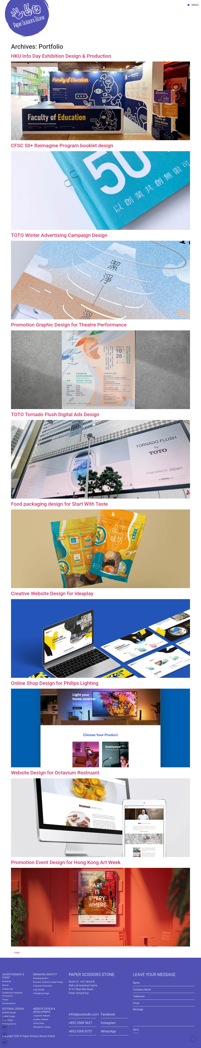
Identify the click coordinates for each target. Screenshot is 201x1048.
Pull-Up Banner (9, 1003)
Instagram (108, 1022)
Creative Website (40, 1019)
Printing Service (9, 1023)
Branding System (40, 978)
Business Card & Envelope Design (48, 982)
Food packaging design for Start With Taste (59, 504)
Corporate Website (41, 1015)
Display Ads (7, 988)
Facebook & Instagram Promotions (12, 994)
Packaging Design (41, 993)
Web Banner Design (42, 1027)
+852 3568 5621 (80, 1022)
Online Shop (38, 1023)
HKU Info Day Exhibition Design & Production (61, 56)
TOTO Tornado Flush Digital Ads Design (55, 414)
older (15, 952)
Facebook (108, 1014)
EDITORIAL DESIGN (13, 1009)
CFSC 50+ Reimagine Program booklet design (62, 146)
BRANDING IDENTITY (45, 974)
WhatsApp (108, 1031)
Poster (5, 999)
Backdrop (6, 981)
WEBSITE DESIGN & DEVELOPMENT (44, 1010)
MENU (195, 5)
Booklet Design (9, 1012)
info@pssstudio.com (84, 1014)
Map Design (7, 1020)
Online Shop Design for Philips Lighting (54, 683)
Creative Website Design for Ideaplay (52, 593)
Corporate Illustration (42, 985)
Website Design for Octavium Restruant (55, 773)
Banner (5, 985)
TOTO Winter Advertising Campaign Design (59, 235)
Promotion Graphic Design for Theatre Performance (69, 325)
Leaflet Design (8, 1016)
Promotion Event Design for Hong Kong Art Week (66, 862)
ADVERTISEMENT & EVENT (13, 976)
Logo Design (38, 989)
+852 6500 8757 (80, 1031)
